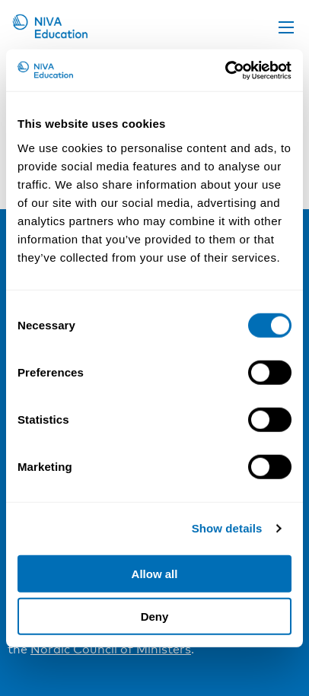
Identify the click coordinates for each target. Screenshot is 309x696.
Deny (155, 616)
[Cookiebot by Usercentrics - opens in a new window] (224, 70)
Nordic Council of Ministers (110, 649)
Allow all (155, 573)
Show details (227, 528)
